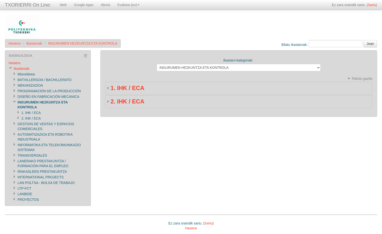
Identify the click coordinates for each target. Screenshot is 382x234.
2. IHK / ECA (127, 101)
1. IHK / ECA (127, 88)
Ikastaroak (34, 43)
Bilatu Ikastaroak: (294, 45)
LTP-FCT (24, 188)
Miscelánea (26, 74)
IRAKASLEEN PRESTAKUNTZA (42, 171)
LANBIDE (25, 194)
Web (63, 5)
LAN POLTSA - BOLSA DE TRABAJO (46, 183)
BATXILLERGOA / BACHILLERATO (45, 80)
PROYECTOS (28, 200)
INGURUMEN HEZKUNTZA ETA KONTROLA (82, 43)
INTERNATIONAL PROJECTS (41, 177)
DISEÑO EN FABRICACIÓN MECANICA (48, 97)
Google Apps (84, 5)
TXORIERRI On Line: (28, 5)
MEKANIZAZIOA (30, 85)
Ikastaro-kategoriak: (238, 60)
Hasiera (14, 43)
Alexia (105, 5)
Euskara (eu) (128, 5)
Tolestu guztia (361, 79)
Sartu (372, 5)
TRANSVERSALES (32, 155)
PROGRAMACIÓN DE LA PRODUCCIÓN (49, 91)
